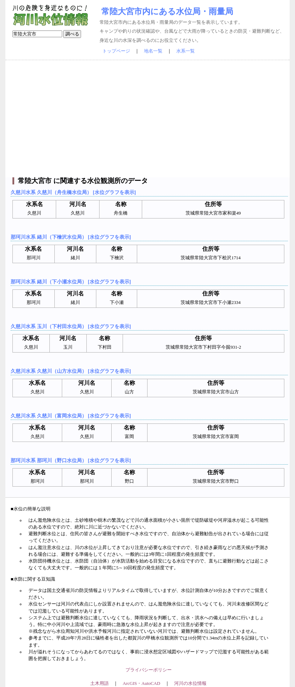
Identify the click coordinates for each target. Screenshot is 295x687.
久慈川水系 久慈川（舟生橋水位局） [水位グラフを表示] (73, 192)
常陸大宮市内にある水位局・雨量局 (167, 11)
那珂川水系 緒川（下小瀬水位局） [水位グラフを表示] (71, 281)
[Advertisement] (147, 118)
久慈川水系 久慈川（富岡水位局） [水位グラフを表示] (71, 416)
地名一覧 (153, 51)
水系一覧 (185, 51)
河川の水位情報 (190, 683)
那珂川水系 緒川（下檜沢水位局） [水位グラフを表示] (71, 237)
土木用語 (99, 683)
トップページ (116, 51)
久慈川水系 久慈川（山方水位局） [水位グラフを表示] (71, 371)
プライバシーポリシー (148, 669)
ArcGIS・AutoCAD (141, 683)
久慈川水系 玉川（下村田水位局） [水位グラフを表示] (71, 326)
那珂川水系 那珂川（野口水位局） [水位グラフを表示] (71, 460)
